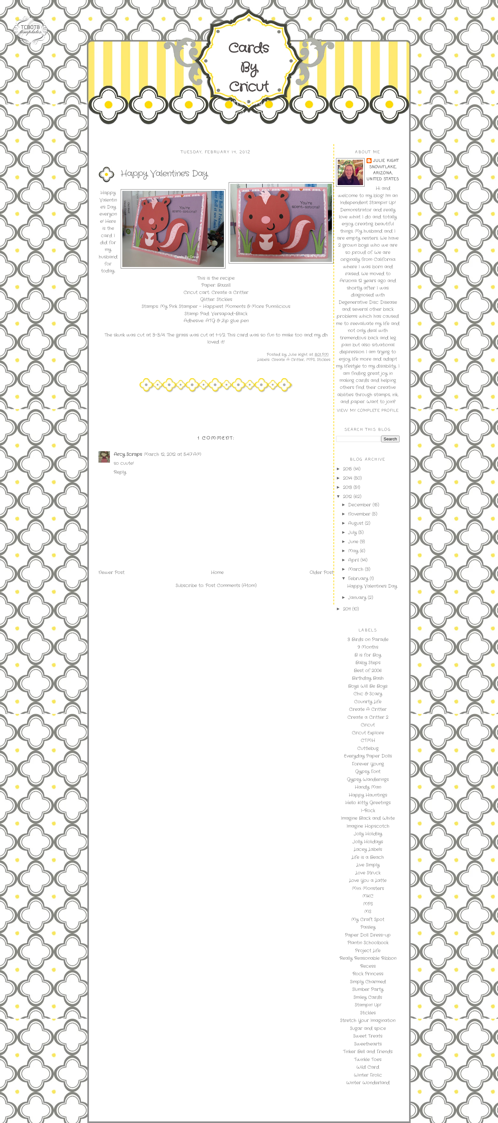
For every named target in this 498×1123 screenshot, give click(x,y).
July (353, 532)
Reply (120, 472)
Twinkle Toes (367, 1059)
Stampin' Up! (368, 1005)
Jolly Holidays (368, 842)
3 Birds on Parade (367, 639)
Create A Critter (288, 359)
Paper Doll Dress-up (368, 935)
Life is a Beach (368, 857)
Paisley (367, 927)
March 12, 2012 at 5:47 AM (172, 454)
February (359, 578)
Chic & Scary (367, 694)
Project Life (367, 950)
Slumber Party (367, 989)
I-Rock (368, 810)
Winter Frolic (368, 1075)
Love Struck (367, 873)
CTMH (368, 740)
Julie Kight (386, 161)
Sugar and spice (368, 1028)
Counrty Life (367, 702)
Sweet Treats (367, 1036)
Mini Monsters (368, 888)
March (356, 569)
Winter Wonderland (368, 1083)
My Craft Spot (367, 919)
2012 (348, 496)
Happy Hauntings (368, 795)
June (354, 541)
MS (367, 911)
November (360, 514)
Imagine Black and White (368, 818)
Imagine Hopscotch (368, 826)
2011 (347, 609)
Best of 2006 (368, 670)
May (354, 551)
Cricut (368, 725)
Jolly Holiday (368, 834)
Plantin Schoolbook (367, 942)
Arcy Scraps (128, 454)
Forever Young (368, 764)
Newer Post (111, 572)
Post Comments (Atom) (231, 585)
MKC (368, 896)
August (356, 523)
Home (217, 572)
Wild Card (367, 1067)
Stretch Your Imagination (367, 1020)
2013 (348, 487)
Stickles (323, 359)
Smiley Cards (367, 997)
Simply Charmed (368, 982)
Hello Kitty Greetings (368, 802)
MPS (310, 359)
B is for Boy (367, 655)
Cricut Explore (368, 733)
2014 (348, 478)
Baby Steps (367, 662)
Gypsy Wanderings (368, 779)
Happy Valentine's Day (372, 586)
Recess (368, 966)
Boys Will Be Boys (367, 686)
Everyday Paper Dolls (368, 756)
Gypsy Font (367, 771)
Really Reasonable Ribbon (368, 958)
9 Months (368, 647)
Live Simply (368, 865)
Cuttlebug (368, 748)
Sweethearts (368, 1044)
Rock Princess (368, 974)
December (360, 505)
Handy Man (368, 787)
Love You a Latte (368, 880)
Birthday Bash (368, 678)
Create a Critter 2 (367, 717)
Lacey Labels (368, 849)
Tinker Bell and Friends (368, 1051)
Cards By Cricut (248, 68)
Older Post (321, 572)
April (354, 560)
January (358, 597)
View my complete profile (368, 411)
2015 (348, 469)
